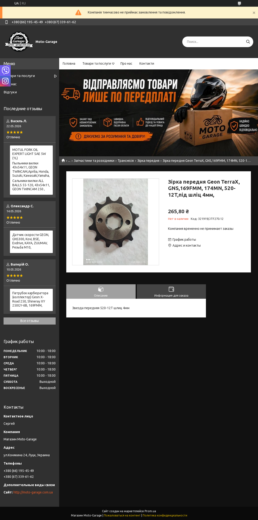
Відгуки (10, 92)
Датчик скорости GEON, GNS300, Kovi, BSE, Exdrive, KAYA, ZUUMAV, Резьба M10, (30, 241)
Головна (69, 63)
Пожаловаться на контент (122, 515)
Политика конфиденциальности (165, 515)
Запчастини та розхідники (94, 161)
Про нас (126, 63)
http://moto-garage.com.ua (33, 492)
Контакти (146, 63)
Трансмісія (126, 161)
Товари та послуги (96, 63)
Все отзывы (29, 321)
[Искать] (248, 41)
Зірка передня (148, 161)
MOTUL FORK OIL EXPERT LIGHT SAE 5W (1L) (29, 154)
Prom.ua (150, 511)
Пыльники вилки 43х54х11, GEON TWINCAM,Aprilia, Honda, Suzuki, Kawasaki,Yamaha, (31, 169)
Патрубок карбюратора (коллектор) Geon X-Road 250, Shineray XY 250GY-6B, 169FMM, (30, 299)
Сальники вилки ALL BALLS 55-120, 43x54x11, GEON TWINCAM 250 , (31, 185)
